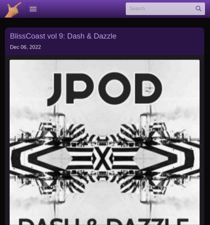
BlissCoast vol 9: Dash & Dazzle (63, 34)
